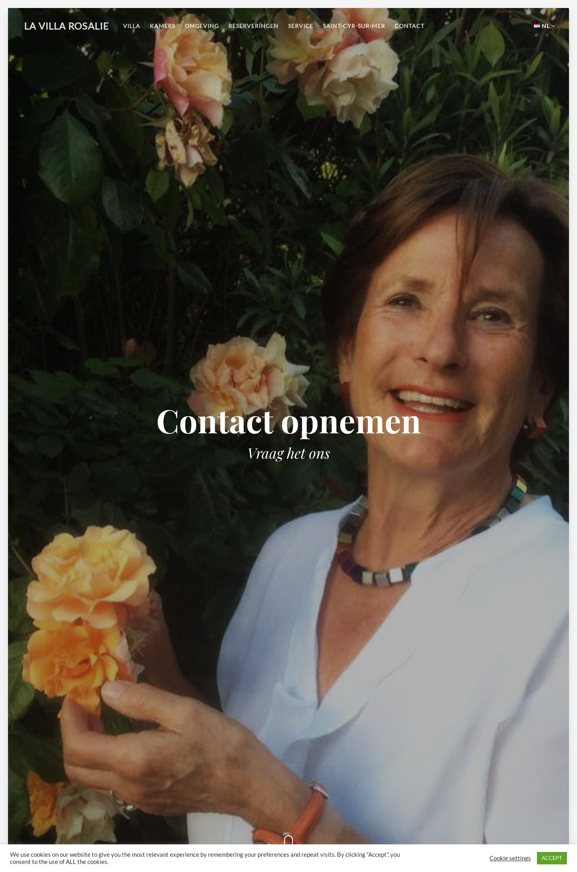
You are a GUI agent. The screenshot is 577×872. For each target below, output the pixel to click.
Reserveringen (253, 25)
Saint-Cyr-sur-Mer (354, 25)
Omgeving (202, 25)
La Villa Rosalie (66, 26)
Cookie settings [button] (510, 858)
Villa (131, 25)
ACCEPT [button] (552, 858)
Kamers (162, 25)
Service (300, 25)
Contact (409, 25)
